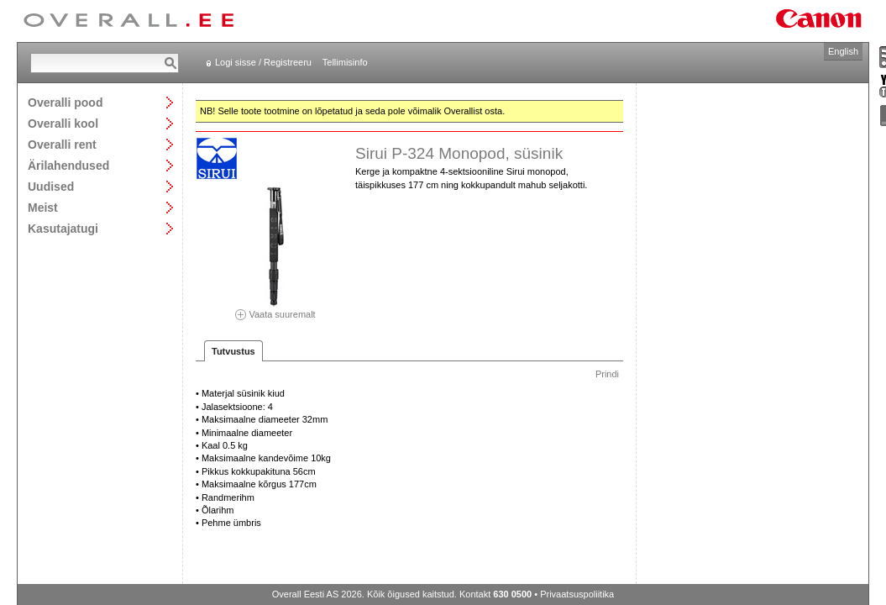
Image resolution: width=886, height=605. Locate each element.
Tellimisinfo (345, 62)
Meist (43, 207)
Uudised (51, 186)
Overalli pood (65, 102)
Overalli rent (62, 144)
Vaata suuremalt (275, 308)
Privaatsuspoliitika (577, 594)
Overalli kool (63, 123)
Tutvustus (233, 351)
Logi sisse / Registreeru (263, 62)
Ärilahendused (68, 165)
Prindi (607, 374)
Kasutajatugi (63, 228)
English (843, 51)
